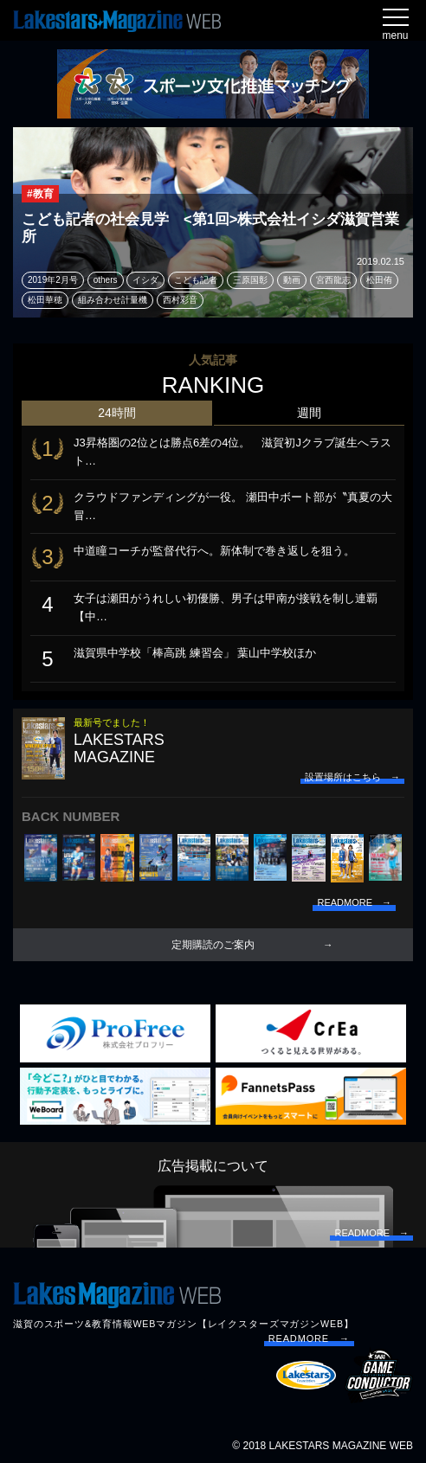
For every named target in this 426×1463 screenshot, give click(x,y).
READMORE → (309, 1338)
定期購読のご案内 (213, 945)
